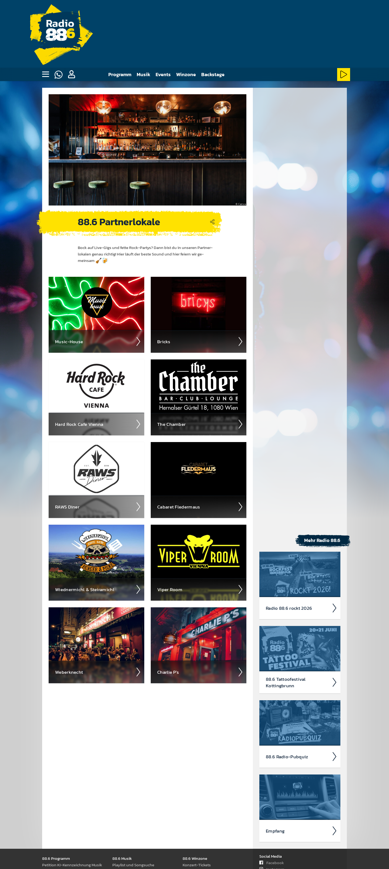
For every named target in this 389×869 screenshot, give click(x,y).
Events (163, 74)
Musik (143, 74)
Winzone (186, 74)
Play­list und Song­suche (133, 864)
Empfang (301, 831)
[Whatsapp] (58, 74)
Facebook (271, 862)
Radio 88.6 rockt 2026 (301, 608)
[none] (45, 74)
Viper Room (200, 589)
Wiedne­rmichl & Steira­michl (98, 589)
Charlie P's (200, 672)
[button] (71, 74)
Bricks (200, 341)
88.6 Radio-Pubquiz (301, 756)
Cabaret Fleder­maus (200, 506)
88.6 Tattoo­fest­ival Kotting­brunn (301, 682)
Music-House (98, 341)
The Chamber (200, 424)
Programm (119, 74)
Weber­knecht (98, 672)
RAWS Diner (98, 506)
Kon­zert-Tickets (197, 864)
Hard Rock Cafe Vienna (98, 424)
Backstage (212, 74)
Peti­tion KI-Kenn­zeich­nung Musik (72, 864)
